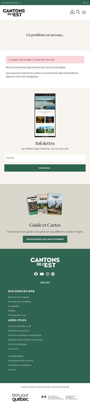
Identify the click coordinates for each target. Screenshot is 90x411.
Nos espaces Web (11, 2)
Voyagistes (13, 306)
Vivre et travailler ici (19, 326)
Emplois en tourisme (18, 330)
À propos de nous (17, 315)
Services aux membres (19, 301)
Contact (12, 369)
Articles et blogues (17, 344)
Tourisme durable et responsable (24, 335)
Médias (11, 310)
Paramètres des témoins (20, 360)
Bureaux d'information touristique (25, 339)
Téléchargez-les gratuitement (45, 239)
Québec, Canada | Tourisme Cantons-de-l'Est (14, 13)
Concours (13, 348)
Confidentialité (15, 356)
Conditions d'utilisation (20, 365)
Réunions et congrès (18, 297)
